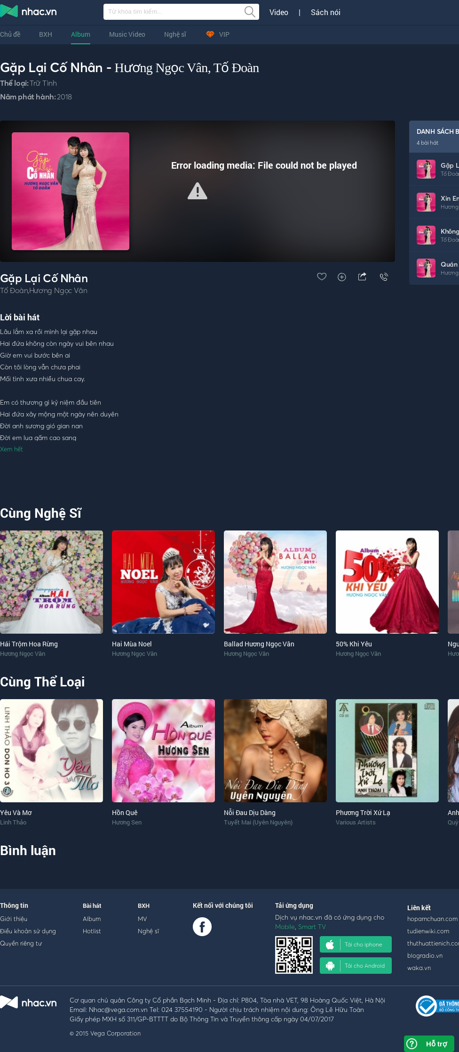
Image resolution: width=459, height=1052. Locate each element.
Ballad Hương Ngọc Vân (259, 643)
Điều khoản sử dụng (28, 931)
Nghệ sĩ (175, 34)
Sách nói (325, 12)
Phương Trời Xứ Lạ (363, 812)
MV (142, 918)
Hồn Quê (124, 812)
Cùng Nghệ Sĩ (40, 513)
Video (278, 12)
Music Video (127, 34)
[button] (197, 191)
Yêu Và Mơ (16, 812)
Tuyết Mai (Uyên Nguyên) (258, 822)
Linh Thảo (13, 822)
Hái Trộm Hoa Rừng (29, 643)
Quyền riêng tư (21, 943)
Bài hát (92, 905)
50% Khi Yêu (354, 643)
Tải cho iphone (354, 944)
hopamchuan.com (432, 918)
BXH (45, 34)
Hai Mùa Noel (132, 643)
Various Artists (356, 822)
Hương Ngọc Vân (160, 67)
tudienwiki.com (428, 931)
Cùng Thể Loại (42, 681)
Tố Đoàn (236, 67)
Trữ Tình (43, 83)
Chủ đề (10, 34)
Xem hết (11, 449)
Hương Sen (127, 822)
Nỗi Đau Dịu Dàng (250, 812)
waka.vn (419, 967)
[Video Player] (197, 191)
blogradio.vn (425, 955)
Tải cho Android (355, 965)
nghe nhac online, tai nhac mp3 (28, 12)
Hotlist (92, 931)
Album (80, 34)
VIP (217, 34)
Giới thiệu (13, 918)
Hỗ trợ (436, 1044)
